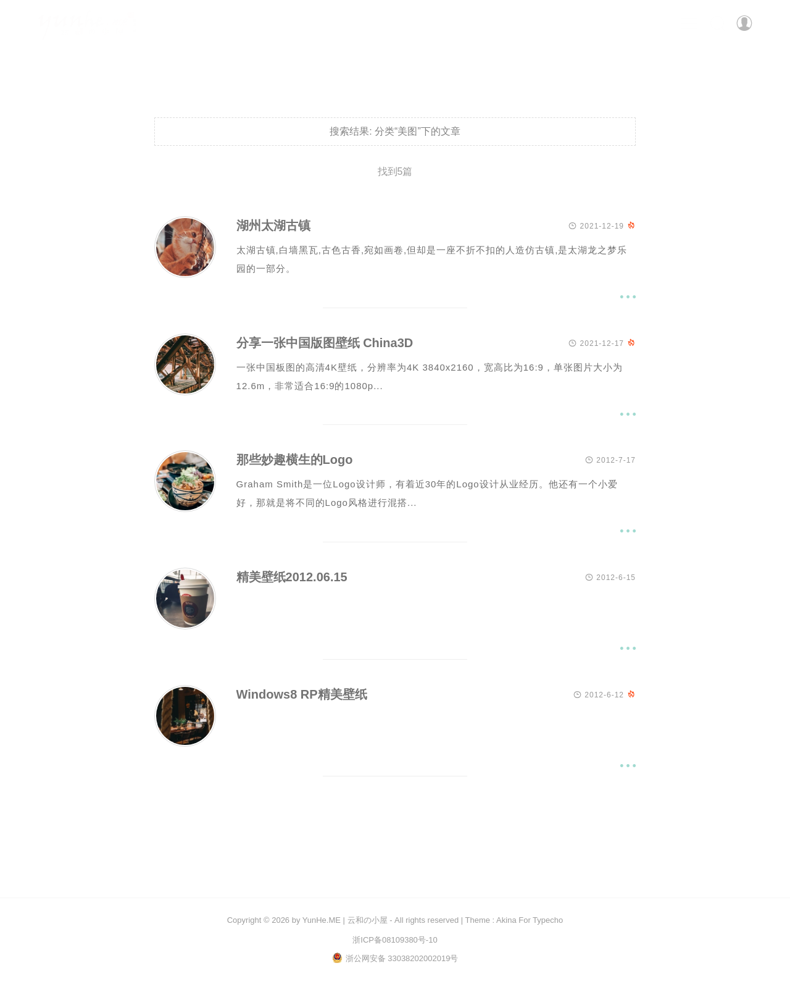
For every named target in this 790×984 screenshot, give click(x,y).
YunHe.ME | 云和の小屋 (345, 920)
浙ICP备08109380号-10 (394, 939)
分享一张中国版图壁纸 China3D (325, 343)
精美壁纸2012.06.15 (291, 577)
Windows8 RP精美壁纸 (301, 695)
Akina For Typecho (529, 920)
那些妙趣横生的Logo (294, 461)
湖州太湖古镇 (273, 226)
